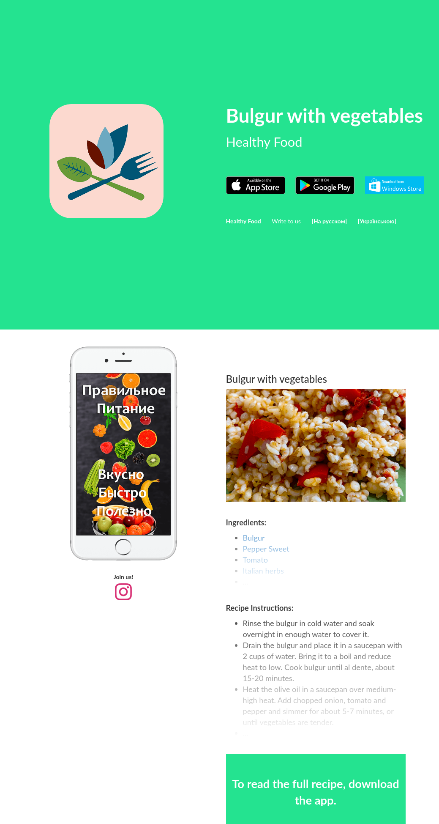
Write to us (286, 221)
